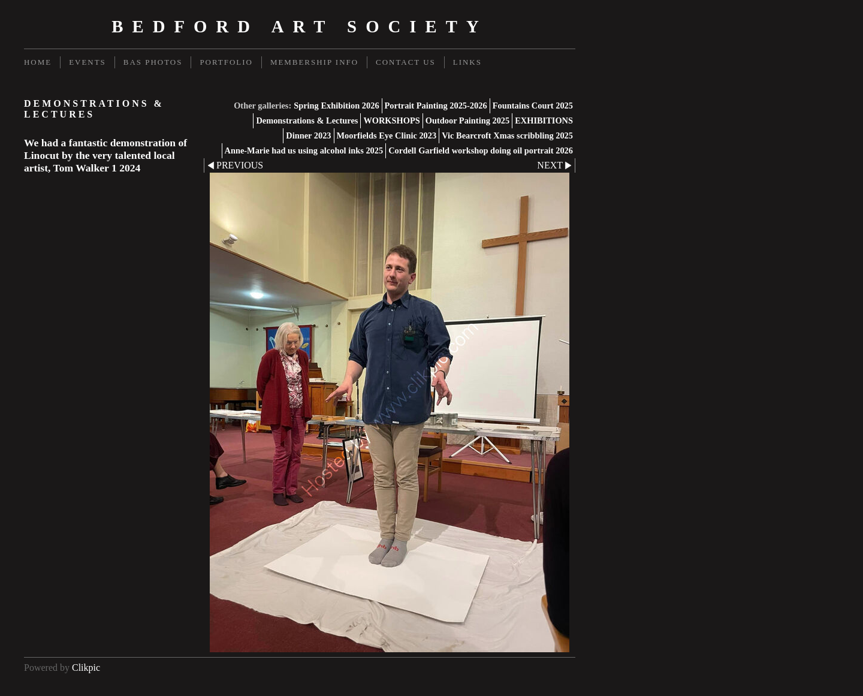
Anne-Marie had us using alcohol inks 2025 (304, 150)
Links (467, 62)
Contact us (406, 62)
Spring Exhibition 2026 (336, 105)
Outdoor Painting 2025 (467, 120)
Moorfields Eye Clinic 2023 (387, 135)
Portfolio (226, 62)
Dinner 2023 (308, 135)
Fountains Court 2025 (533, 105)
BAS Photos (153, 62)
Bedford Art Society (299, 26)
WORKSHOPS (391, 120)
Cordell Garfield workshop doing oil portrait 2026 (480, 150)
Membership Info (314, 62)
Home (38, 62)
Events (87, 62)
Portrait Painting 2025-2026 (436, 105)
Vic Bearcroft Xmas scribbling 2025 (507, 135)
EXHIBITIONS (544, 120)
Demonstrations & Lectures (307, 120)
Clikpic (86, 667)
